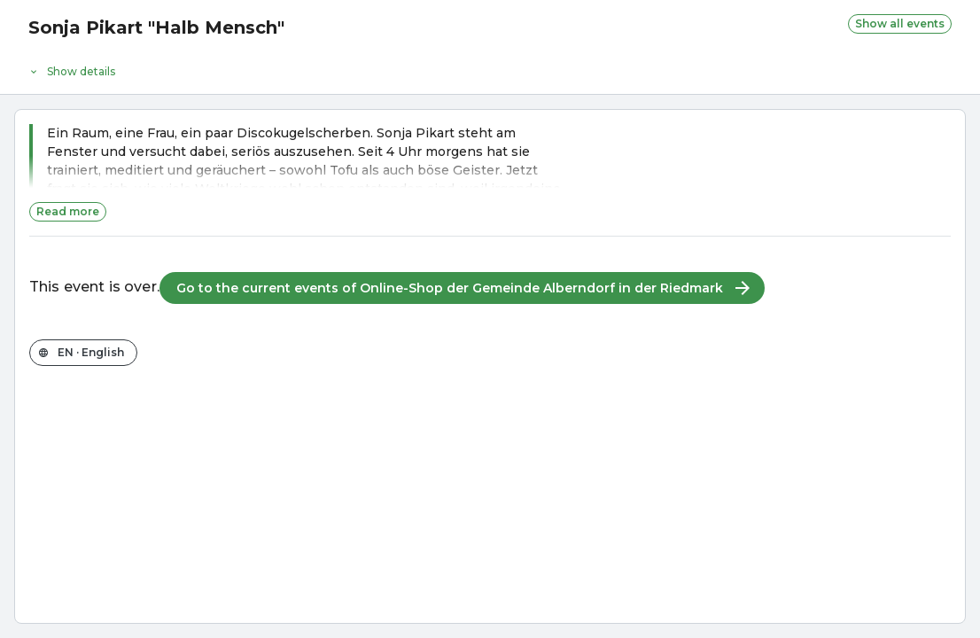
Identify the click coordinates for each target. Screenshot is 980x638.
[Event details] (490, 67)
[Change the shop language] (83, 352)
